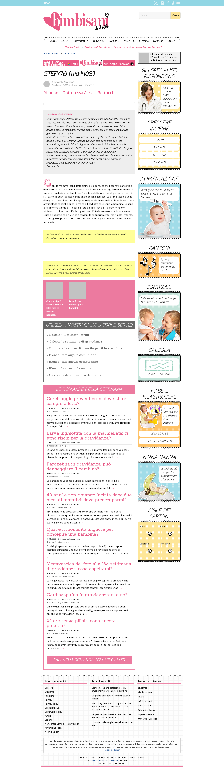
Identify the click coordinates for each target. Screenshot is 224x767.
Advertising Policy (53, 727)
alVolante (142, 687)
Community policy (53, 711)
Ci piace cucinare (146, 714)
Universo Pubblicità (147, 718)
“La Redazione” (67, 82)
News (47, 3)
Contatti (49, 687)
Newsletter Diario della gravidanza (62, 723)
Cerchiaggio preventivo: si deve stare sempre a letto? (86, 401)
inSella (141, 696)
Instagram (162, 3)
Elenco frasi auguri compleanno (73, 362)
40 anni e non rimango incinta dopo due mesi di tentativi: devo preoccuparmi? (89, 497)
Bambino (114, 41)
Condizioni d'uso (53, 707)
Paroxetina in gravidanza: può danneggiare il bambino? (79, 466)
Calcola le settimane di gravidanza (75, 342)
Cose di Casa (144, 705)
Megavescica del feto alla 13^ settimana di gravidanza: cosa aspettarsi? (89, 566)
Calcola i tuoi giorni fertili (69, 335)
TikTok (173, 3)
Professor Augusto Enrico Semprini (64, 602)
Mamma (144, 41)
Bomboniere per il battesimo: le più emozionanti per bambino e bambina (109, 689)
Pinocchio (165, 544)
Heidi (162, 527)
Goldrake (144, 544)
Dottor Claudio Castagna (59, 542)
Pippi (142, 527)
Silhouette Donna (146, 709)
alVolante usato (145, 692)
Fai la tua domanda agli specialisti (89, 660)
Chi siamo (49, 691)
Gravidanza (81, 41)
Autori (48, 715)
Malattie (129, 41)
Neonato (98, 41)
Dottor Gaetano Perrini (58, 633)
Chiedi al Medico (73, 47)
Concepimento (59, 41)
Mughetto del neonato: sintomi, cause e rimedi (111, 697)
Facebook (168, 3)
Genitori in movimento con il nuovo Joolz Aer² (137, 47)
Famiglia (158, 41)
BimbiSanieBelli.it (76, 21)
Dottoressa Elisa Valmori (59, 411)
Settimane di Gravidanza (97, 47)
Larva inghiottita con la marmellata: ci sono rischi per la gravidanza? (87, 435)
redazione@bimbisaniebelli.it (105, 760)
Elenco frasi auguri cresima (70, 369)
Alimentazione (68, 53)
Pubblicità (49, 695)
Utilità (171, 41)
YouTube (178, 3)
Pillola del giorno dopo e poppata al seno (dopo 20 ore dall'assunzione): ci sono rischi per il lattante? (112, 706)
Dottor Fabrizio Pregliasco (59, 445)
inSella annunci (145, 701)
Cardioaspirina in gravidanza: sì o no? (87, 595)
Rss (156, 3)
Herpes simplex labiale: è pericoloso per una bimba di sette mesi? (111, 716)
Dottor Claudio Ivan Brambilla (61, 507)
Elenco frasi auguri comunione (72, 355)
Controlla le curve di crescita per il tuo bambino (86, 348)
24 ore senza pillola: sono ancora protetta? (81, 623)
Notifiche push (52, 731)
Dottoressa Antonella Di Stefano (62, 576)
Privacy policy (51, 703)
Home (47, 53)
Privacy (48, 699)
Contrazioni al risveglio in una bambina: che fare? (112, 724)
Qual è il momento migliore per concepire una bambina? (80, 532)
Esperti (48, 719)
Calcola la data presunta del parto (75, 375)
